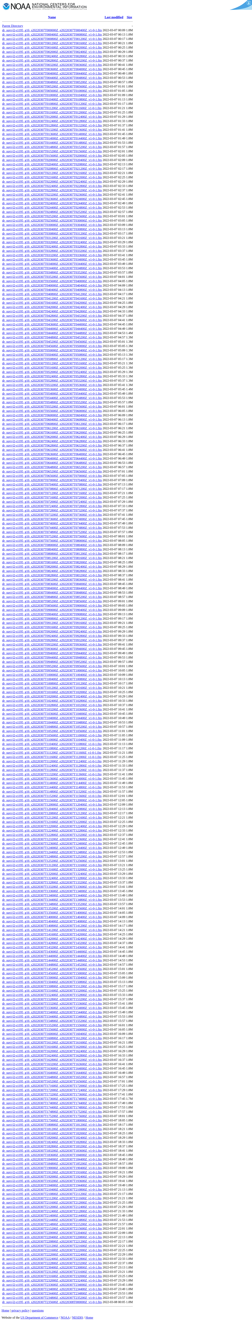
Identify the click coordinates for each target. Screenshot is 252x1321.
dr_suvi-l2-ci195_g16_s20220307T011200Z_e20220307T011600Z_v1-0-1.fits (52, 108)
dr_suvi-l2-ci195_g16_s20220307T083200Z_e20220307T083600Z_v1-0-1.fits (52, 579)
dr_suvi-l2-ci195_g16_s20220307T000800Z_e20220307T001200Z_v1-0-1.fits (52, 39)
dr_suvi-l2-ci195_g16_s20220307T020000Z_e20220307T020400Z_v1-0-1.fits (52, 160)
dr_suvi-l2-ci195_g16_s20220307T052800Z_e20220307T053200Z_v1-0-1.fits (52, 380)
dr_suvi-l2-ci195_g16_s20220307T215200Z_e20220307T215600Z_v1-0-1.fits (52, 1228)
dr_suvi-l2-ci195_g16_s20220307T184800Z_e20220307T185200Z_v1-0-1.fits (52, 1163)
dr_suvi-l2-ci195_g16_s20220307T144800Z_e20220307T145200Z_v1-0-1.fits (52, 964)
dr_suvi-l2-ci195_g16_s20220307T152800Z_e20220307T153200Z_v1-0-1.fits (52, 999)
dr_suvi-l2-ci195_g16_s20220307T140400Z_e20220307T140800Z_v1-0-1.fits (52, 921)
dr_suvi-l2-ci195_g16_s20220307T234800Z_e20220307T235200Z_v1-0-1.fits (52, 1297)
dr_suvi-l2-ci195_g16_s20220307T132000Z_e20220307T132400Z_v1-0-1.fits (52, 873)
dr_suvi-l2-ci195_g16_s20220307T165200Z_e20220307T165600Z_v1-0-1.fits (52, 1081)
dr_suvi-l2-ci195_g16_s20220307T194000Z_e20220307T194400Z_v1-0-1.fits (52, 1185)
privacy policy (20, 1310)
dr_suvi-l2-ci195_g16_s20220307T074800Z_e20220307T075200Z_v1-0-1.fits (52, 532)
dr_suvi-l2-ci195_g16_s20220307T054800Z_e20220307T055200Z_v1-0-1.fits (52, 402)
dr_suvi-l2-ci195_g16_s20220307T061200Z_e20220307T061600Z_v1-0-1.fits (52, 428)
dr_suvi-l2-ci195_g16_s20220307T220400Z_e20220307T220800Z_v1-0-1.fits (52, 1237)
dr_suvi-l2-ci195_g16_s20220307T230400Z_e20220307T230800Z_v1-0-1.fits (52, 1267)
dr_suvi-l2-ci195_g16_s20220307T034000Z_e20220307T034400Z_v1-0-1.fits (52, 263)
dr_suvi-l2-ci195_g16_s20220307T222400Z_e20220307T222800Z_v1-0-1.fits (52, 1258)
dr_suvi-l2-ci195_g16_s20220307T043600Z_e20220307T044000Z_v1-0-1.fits (52, 324)
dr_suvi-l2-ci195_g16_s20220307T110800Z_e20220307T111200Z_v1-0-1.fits (51, 748)
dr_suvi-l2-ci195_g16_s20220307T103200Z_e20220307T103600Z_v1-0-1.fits (52, 709)
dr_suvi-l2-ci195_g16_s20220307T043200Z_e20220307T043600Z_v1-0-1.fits (52, 320)
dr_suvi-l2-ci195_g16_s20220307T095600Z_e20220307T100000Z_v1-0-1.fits (52, 670)
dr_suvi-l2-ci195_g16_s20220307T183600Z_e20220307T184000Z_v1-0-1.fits (52, 1155)
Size (129, 17)
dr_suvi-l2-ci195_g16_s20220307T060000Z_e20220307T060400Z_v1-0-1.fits (52, 415)
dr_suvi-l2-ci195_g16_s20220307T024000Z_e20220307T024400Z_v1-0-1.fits (52, 203)
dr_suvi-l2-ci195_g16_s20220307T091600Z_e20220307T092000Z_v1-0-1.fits (52, 627)
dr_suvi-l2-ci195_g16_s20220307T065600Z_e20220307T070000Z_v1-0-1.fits (52, 475)
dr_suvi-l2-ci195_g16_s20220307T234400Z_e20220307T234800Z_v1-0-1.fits (52, 1293)
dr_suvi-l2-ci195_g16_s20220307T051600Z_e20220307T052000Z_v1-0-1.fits (52, 367)
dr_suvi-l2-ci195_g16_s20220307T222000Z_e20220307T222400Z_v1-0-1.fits (52, 1254)
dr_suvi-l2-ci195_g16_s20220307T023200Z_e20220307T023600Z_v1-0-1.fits (52, 194)
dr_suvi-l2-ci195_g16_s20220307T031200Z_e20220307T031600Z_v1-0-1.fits (52, 238)
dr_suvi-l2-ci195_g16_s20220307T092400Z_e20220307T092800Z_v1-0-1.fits (52, 635)
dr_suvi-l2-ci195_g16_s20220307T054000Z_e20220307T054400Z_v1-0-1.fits (52, 393)
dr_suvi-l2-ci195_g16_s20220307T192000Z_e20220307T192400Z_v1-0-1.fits (52, 1176)
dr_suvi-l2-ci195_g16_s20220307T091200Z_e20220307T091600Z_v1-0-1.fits (52, 623)
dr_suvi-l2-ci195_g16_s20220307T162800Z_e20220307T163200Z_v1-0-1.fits (52, 1059)
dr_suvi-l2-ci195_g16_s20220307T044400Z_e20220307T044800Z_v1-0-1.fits (52, 333)
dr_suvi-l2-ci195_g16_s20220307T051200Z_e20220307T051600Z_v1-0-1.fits (52, 363)
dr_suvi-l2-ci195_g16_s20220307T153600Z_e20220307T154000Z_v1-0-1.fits (52, 1008)
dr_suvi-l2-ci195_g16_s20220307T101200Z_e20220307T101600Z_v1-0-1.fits (52, 687)
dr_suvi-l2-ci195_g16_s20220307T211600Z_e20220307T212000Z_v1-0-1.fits (52, 1202)
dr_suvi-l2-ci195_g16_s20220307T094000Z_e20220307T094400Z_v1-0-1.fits (52, 653)
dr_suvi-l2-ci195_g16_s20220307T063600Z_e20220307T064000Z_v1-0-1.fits (52, 454)
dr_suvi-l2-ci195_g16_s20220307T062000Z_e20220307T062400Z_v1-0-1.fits (52, 436)
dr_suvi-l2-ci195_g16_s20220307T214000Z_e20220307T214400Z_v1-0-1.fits (52, 1215)
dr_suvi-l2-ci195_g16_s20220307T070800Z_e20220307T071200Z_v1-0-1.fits (52, 488)
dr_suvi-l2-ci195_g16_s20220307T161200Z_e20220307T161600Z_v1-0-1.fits (52, 1042)
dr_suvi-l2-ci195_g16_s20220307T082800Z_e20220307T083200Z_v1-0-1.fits (52, 575)
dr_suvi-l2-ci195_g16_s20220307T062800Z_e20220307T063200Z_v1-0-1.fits (52, 445)
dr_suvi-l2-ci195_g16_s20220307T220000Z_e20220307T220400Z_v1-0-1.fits (52, 1232)
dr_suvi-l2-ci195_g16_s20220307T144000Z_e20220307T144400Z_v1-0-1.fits (52, 956)
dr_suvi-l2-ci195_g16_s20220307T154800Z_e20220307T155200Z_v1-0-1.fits (52, 1021)
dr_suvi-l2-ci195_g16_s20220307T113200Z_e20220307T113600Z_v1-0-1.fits (52, 774)
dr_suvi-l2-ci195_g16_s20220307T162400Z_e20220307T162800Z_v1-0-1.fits (52, 1055)
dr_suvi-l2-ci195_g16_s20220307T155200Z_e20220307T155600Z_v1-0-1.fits (52, 1025)
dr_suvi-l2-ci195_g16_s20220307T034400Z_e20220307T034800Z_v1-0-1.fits (52, 268)
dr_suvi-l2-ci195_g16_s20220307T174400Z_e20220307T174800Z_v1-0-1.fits (52, 1107)
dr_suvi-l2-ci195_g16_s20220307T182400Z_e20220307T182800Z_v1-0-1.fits (52, 1142)
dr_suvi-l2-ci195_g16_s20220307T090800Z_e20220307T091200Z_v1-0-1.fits (52, 618)
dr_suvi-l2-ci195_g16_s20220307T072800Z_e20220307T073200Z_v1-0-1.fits (52, 510)
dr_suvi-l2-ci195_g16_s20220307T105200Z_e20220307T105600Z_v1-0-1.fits (52, 731)
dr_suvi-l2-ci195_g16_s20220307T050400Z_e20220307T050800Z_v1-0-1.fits (52, 354)
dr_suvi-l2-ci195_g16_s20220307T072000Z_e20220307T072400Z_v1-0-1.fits (52, 501)
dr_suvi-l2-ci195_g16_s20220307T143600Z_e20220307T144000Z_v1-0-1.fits (52, 951)
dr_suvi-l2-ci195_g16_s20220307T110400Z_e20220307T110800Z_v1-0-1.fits (52, 744)
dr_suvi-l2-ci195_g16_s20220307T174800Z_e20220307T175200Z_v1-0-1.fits (52, 1111)
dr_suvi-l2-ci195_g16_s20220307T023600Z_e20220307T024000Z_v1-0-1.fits (52, 199)
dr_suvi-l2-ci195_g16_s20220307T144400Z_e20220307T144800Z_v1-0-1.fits (52, 960)
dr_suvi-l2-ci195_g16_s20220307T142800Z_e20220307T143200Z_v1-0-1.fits (52, 943)
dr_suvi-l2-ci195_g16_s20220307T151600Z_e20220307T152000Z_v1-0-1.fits (52, 990)
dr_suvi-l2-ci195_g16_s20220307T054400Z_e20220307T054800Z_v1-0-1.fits (52, 398)
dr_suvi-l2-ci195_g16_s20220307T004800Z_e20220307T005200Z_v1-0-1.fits (52, 82)
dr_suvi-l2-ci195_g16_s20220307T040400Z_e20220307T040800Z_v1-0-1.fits (52, 289)
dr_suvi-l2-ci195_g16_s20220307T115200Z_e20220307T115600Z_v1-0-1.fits (52, 796)
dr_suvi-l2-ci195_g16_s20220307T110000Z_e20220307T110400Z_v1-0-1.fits (52, 739)
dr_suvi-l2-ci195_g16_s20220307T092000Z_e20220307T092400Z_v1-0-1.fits (52, 631)
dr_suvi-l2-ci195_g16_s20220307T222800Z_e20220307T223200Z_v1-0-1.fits (52, 1263)
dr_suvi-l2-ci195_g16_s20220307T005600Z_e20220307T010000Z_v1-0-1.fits (52, 90)
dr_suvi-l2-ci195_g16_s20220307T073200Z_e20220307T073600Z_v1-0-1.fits (52, 514)
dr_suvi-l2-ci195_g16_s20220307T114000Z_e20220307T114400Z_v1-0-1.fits (52, 783)
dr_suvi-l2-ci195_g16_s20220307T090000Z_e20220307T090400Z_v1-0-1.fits (52, 610)
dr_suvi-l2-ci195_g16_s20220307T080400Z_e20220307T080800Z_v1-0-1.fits (52, 549)
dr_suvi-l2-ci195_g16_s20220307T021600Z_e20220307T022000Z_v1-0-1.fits (52, 177)
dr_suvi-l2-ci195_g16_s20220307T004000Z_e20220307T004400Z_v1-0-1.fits (52, 73)
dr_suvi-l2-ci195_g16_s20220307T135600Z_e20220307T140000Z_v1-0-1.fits (52, 912)
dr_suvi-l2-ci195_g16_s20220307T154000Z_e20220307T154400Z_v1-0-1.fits (52, 1012)
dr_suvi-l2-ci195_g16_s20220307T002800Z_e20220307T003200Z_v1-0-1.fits (52, 60)
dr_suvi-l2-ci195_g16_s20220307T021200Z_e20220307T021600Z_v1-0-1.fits (52, 173)
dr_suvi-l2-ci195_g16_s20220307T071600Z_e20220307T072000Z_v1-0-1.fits (52, 497)
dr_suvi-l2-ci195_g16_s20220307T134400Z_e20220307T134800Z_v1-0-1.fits (52, 899)
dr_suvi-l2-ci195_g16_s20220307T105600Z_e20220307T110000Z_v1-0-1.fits (52, 735)
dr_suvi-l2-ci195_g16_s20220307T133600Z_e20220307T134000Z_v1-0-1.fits (52, 891)
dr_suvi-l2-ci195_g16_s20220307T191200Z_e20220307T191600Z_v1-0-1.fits (52, 1172)
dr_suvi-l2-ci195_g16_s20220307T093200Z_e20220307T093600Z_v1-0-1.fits (52, 644)
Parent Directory (12, 26)
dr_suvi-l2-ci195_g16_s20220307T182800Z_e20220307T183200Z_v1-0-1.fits (52, 1146)
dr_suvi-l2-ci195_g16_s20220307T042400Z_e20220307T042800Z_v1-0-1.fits (52, 311)
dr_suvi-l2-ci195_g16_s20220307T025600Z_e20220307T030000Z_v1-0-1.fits (52, 220)
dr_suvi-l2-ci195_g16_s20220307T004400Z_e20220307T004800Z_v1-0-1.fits (52, 77)
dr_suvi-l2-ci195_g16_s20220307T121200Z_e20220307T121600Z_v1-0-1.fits (52, 817)
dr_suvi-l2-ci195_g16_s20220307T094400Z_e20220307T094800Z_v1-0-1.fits (52, 657)
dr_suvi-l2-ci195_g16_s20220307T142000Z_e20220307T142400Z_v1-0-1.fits (52, 938)
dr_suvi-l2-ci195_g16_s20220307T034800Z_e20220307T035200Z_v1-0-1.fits (52, 272)
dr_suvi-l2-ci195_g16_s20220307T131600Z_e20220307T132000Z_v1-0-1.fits (52, 869)
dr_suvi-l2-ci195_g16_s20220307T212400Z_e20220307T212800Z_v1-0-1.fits (52, 1211)
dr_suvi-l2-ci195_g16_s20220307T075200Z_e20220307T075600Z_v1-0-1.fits (52, 536)
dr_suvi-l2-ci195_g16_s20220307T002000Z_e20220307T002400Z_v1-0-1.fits (52, 51)
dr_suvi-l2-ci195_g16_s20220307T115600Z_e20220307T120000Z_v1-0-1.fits (52, 800)
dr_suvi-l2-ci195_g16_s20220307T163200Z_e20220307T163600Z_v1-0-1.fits (52, 1064)
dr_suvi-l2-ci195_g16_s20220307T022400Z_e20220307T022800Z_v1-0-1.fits (52, 186)
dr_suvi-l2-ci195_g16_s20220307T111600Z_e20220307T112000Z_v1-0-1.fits (51, 757)
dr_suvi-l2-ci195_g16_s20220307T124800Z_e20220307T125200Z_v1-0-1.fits (52, 856)
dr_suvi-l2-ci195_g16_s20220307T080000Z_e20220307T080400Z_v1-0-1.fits (52, 545)
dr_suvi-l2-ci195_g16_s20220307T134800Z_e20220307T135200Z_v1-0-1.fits (52, 904)
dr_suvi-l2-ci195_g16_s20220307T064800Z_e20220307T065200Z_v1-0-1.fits (52, 467)
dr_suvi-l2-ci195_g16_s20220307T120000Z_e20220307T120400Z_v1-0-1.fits (52, 804)
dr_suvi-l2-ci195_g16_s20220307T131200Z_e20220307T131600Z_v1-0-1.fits (52, 865)
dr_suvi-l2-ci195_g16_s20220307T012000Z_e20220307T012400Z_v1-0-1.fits (52, 116)
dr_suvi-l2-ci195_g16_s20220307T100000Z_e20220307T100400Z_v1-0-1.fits (52, 674)
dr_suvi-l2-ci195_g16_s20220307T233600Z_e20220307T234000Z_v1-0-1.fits (52, 1284)
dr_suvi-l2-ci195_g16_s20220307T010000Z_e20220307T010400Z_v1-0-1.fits (52, 95)
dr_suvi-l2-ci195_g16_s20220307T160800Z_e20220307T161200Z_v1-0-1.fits (52, 1038)
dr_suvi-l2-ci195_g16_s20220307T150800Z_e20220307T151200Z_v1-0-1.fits (52, 986)
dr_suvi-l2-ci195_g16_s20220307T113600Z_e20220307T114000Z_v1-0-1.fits (52, 778)
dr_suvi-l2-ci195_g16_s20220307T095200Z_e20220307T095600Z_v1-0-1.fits (52, 666)
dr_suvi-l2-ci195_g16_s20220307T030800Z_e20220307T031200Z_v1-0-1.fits (52, 233)
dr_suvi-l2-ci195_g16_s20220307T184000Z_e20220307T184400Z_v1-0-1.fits (52, 1159)
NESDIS (77, 1317)
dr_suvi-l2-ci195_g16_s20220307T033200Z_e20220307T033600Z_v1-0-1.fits (52, 255)
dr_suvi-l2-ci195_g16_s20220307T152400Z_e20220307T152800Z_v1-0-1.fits (52, 995)
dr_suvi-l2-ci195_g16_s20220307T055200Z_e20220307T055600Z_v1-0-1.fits (52, 406)
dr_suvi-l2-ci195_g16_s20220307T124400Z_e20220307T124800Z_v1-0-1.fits (52, 852)
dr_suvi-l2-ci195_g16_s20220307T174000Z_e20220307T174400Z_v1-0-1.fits (52, 1103)
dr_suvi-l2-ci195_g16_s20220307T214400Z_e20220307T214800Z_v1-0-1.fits (52, 1220)
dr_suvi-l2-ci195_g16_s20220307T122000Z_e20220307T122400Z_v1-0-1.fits (52, 826)
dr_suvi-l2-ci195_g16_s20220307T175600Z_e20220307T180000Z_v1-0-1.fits (52, 1120)
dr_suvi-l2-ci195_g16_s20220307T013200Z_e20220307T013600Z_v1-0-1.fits (52, 129)
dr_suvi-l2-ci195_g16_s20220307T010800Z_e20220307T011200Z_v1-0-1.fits (52, 103)
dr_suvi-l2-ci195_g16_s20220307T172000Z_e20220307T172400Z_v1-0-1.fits (52, 1090)
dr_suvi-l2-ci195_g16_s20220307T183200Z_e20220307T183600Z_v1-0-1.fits (52, 1150)
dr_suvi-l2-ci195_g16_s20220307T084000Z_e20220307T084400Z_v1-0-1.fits (52, 588)
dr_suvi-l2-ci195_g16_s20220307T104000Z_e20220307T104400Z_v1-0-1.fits (52, 718)
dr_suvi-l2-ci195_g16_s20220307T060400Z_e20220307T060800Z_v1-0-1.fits (52, 419)
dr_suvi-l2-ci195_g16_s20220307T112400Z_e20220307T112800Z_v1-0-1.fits (52, 765)
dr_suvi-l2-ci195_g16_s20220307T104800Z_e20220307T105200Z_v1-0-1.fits (52, 726)
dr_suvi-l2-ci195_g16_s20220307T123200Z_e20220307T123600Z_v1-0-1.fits (52, 839)
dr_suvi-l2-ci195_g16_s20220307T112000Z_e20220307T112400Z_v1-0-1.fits (52, 761)
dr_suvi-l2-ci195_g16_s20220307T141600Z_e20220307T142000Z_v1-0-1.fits (52, 934)
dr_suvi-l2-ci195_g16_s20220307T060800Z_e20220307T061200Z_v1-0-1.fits (52, 424)
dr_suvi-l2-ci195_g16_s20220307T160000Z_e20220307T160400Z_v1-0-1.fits (52, 1033)
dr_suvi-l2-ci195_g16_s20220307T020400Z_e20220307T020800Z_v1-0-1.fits (52, 164)
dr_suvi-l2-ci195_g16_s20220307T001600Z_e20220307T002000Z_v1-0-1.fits (52, 47)
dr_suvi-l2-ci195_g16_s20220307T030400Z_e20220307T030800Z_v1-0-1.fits (52, 229)
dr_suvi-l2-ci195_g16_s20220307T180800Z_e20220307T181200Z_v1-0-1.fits (52, 1124)
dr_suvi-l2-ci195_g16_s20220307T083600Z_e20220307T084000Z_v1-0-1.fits (52, 584)
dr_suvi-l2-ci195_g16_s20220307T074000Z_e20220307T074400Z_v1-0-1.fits (52, 523)
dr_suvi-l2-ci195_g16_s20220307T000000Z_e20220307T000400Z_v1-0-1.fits (52, 30)
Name (52, 17)
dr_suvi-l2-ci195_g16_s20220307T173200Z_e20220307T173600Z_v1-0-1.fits (52, 1094)
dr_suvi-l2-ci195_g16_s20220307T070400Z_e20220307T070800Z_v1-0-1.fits (52, 484)
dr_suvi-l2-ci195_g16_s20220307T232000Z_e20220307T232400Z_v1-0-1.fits (52, 1280)
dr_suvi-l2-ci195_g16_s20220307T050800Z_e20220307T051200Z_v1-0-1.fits (52, 359)
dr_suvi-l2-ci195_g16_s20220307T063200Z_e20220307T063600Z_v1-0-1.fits (52, 449)
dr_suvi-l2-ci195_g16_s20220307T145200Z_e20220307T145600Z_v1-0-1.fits (52, 969)
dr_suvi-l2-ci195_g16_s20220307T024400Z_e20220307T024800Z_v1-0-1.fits (52, 207)
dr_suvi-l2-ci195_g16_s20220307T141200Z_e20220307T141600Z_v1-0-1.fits (52, 930)
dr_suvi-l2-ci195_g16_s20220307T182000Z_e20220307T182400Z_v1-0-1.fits (52, 1137)
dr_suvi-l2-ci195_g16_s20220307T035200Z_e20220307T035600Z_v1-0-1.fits (52, 276)
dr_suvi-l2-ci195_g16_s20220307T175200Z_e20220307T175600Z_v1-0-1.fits (52, 1116)
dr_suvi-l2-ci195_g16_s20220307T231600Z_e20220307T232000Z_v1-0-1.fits (52, 1276)
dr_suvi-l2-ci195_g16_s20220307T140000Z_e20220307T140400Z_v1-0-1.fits (52, 917)
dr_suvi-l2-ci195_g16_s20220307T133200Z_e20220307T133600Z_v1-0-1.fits (52, 886)
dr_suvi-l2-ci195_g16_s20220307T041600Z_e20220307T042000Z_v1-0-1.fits (52, 302)
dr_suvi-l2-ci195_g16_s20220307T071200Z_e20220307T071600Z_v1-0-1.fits (52, 493)
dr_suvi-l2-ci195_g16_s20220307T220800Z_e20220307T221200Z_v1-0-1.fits (52, 1241)
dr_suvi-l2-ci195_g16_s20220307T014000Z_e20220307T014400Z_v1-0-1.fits (52, 138)
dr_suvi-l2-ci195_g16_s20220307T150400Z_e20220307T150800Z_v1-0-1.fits (52, 982)
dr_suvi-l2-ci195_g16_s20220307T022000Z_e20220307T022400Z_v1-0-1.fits (52, 181)
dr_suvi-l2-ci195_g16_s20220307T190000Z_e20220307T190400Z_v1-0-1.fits (52, 1168)
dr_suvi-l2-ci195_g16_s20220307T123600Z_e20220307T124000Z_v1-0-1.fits (52, 843)
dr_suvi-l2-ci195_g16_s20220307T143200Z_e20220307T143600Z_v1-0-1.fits (52, 947)
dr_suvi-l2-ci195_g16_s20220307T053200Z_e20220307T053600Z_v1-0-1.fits (52, 385)
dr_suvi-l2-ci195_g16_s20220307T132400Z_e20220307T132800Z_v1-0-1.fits (52, 878)
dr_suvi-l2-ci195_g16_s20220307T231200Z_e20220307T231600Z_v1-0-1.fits (52, 1271)
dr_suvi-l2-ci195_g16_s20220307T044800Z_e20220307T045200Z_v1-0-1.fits (52, 337)
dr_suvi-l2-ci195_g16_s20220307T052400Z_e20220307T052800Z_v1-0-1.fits (52, 376)
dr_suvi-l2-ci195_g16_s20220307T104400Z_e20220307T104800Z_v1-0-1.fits (52, 722)
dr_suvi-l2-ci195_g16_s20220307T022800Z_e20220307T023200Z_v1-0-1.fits (52, 190)
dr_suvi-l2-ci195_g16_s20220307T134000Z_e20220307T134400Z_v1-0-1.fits (52, 895)
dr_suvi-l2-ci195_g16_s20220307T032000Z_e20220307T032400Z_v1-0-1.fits (52, 242)
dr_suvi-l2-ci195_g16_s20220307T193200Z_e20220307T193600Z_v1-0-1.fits (52, 1181)
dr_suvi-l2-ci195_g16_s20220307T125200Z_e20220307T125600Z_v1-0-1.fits (52, 860)
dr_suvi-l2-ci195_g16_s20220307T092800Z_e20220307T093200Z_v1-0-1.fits (52, 640)
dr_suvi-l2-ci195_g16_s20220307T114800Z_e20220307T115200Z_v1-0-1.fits (52, 791)
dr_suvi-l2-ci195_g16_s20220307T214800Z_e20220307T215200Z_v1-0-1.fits (52, 1224)
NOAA (65, 1317)
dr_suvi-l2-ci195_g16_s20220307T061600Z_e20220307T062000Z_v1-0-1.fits (52, 432)
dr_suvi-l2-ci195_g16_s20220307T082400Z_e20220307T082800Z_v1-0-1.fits (52, 571)
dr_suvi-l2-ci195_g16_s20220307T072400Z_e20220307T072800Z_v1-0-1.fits (52, 506)
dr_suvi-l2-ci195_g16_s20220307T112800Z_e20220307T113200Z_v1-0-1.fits (52, 770)
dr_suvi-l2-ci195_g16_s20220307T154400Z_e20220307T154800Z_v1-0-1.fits (52, 1016)
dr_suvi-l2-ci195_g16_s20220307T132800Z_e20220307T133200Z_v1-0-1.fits (52, 882)
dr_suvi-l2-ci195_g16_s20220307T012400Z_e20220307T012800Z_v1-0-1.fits (52, 121)
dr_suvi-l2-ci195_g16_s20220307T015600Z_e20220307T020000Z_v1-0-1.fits (52, 155)
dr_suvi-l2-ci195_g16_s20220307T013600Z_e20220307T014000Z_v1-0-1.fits (52, 134)
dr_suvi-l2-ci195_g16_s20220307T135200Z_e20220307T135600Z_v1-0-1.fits (52, 908)
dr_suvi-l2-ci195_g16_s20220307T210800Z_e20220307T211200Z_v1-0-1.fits (52, 1194)
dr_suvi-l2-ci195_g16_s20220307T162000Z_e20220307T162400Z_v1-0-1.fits (52, 1051)
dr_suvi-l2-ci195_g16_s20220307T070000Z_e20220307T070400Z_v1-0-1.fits (52, 480)
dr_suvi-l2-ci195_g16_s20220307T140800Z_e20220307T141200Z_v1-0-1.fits (52, 925)
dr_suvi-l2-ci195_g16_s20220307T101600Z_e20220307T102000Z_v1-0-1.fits (52, 692)
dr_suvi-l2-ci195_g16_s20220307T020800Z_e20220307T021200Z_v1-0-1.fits (52, 168)
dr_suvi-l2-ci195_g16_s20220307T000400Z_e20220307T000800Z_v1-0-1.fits (52, 34)
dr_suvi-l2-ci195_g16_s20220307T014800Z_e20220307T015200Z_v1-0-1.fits (52, 147)
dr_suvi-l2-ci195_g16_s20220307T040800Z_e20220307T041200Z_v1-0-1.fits (52, 294)
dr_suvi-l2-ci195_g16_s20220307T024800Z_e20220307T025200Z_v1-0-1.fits (52, 212)
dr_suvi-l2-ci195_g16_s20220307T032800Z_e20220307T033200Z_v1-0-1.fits (52, 250)
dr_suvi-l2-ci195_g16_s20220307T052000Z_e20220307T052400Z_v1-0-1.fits (52, 372)
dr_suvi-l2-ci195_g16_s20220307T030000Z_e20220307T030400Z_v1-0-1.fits (52, 225)
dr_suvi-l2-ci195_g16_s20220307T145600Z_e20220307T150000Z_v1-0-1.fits (52, 973)
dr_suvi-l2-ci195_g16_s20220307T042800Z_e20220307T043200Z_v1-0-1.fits (52, 315)
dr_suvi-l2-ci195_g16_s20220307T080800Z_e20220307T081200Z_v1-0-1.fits (52, 553)
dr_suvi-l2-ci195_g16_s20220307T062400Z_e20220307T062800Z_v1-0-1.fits (52, 441)
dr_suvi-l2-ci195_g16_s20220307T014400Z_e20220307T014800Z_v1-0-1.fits (52, 142)
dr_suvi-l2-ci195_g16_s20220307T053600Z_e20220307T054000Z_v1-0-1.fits (52, 389)
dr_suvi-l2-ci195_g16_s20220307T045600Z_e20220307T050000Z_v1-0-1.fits (52, 346)
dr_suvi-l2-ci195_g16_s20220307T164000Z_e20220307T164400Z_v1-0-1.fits (52, 1072)
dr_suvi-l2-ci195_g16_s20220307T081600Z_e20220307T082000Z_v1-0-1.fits (52, 562)
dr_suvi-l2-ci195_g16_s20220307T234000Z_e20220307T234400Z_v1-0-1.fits (52, 1289)
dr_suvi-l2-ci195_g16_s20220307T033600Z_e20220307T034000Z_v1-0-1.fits (52, 259)
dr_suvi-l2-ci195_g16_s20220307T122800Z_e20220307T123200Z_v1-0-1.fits (52, 834)
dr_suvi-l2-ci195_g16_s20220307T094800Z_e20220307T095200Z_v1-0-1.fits (52, 661)
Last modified (114, 17)
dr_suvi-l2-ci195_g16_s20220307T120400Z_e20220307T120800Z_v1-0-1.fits (52, 809)
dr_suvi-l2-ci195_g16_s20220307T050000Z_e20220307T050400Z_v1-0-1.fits (52, 350)
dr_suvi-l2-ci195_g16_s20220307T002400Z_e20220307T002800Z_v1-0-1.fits (52, 56)
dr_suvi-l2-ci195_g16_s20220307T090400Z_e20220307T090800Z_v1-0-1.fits (52, 614)
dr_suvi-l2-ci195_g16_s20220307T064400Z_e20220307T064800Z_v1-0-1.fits (52, 462)
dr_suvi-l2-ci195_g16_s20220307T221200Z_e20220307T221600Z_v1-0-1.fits (52, 1245)
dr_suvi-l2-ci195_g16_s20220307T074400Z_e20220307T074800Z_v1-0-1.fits (52, 527)
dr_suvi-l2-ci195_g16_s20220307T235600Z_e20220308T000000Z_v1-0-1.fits (52, 1302)
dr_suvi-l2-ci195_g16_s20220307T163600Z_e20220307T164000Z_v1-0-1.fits (52, 1068)
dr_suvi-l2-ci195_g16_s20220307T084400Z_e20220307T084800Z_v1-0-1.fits (52, 592)
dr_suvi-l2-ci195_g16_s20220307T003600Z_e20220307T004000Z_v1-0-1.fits (52, 69)
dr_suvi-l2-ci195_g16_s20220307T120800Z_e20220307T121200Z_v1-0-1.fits (52, 813)
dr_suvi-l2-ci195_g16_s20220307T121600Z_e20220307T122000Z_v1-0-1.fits (52, 822)
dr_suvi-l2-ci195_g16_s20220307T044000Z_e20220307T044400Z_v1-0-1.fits (52, 328)
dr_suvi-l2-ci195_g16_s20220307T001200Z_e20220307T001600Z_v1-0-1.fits (52, 43)
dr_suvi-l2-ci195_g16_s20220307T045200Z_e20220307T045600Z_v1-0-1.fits (52, 341)
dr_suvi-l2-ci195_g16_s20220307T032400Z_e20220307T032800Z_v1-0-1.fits (52, 246)
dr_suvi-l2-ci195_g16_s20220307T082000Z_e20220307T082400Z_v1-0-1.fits (52, 566)
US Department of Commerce (39, 1317)
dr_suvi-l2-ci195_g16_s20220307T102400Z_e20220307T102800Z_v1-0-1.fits (52, 700)
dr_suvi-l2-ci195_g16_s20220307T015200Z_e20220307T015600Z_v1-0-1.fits (52, 151)
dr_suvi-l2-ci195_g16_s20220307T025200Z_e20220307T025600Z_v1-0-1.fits (52, 216)
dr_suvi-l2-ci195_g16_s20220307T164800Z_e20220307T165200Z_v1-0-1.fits (52, 1077)
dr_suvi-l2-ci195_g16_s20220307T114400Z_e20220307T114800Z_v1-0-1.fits (52, 787)
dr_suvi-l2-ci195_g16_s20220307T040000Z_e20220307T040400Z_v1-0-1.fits (52, 285)
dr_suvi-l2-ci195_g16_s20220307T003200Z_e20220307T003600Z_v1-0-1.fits (52, 64)
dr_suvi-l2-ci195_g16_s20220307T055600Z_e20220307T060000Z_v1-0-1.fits (52, 411)
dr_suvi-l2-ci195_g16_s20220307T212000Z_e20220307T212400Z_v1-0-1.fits (52, 1207)
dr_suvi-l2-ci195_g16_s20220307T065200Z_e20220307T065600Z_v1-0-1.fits (52, 471)
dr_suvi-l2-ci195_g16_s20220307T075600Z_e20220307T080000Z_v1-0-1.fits (52, 540)
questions (38, 1310)
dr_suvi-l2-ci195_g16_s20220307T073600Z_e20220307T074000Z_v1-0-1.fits (52, 519)
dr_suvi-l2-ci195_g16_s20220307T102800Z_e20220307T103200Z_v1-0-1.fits (52, 705)
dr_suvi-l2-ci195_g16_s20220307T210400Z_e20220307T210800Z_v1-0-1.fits (52, 1189)
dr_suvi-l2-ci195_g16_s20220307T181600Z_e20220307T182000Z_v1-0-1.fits (52, 1133)
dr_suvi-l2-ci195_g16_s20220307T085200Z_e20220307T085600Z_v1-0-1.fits (52, 601)
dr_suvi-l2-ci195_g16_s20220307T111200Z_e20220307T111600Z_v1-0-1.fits (51, 752)
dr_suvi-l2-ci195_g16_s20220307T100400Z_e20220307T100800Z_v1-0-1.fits (52, 679)
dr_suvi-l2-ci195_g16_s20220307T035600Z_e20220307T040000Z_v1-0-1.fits (52, 281)
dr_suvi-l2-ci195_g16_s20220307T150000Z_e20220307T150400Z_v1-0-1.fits (52, 977)
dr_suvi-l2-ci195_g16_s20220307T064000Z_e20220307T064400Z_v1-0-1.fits (52, 458)
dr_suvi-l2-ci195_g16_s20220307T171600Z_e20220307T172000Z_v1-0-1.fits (52, 1085)
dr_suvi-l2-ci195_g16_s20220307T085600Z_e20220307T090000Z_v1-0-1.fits (52, 605)
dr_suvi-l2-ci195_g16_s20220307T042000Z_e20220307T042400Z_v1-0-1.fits (52, 307)
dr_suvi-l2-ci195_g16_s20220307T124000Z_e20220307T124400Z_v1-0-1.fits (52, 847)
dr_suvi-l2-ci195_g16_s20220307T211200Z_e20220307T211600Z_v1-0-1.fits (52, 1198)
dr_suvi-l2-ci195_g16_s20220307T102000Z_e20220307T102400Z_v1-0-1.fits (52, 696)
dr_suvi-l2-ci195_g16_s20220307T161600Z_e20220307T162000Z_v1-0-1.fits (52, 1046)
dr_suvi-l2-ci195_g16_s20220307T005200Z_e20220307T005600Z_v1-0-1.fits (52, 86)
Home (5, 1310)
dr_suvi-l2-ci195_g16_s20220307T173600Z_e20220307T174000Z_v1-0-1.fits (52, 1098)
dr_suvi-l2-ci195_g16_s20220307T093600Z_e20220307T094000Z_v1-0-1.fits (52, 648)
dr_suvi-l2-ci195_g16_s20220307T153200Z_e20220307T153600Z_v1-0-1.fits (52, 1003)
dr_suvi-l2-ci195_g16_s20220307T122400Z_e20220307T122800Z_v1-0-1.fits (52, 830)
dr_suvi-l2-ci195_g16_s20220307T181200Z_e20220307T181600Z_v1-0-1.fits (52, 1129)
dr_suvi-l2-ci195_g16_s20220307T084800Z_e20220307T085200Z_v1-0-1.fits (52, 597)
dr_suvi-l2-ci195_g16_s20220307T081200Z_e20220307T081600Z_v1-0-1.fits (52, 558)
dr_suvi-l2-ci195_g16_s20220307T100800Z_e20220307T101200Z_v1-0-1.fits (52, 683)
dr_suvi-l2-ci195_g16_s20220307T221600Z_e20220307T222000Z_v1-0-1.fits (52, 1250)
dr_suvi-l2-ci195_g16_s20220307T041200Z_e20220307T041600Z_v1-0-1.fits (52, 298)
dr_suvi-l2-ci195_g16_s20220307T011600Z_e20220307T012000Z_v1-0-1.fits (52, 112)
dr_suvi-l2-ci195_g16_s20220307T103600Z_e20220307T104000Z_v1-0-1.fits (52, 713)
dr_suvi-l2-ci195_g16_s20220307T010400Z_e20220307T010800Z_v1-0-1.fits (52, 99)
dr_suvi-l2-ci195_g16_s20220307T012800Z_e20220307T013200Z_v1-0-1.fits (52, 125)
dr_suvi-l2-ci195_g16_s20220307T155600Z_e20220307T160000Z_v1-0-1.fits (52, 1029)
